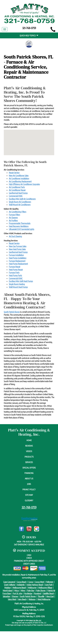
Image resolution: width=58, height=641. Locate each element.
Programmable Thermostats (19, 223)
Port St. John (17, 593)
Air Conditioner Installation (19, 178)
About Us (29, 478)
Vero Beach (22, 599)
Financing (29, 473)
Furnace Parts (14, 272)
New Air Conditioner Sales (18, 175)
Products (29, 456)
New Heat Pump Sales (17, 249)
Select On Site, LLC (35, 620)
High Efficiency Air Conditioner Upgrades (24, 184)
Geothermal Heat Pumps (18, 193)
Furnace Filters (14, 214)
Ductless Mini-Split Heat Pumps (21, 281)
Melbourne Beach (19, 587)
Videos (29, 451)
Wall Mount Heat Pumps (18, 287)
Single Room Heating (17, 284)
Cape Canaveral (9, 582)
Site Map (29, 495)
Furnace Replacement (17, 261)
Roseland (37, 593)
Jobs (29, 484)
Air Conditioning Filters (17, 211)
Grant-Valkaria (9, 584)
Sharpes (15, 596)
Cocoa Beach (21, 582)
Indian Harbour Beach (35, 584)
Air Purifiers (13, 220)
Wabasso (32, 599)
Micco (16, 590)
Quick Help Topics (29, 35)
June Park (48, 584)
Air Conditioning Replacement (20, 181)
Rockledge (28, 593)
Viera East (50, 596)
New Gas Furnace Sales (17, 246)
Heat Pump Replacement (18, 263)
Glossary (29, 500)
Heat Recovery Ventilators (18, 226)
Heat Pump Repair (16, 269)
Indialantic (21, 584)
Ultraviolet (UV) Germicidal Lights (21, 229)
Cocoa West (39, 582)
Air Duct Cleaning (15, 236)
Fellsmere (49, 582)
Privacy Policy (29, 489)
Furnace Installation (16, 255)
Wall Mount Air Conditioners (20, 204)
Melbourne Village (45, 587)
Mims (23, 590)
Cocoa (30, 582)
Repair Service (14, 172)
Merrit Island (7, 590)
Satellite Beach (48, 593)
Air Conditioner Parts (17, 187)
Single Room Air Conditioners (20, 202)
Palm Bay (30, 590)
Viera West (12, 599)
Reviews (29, 446)
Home (29, 440)
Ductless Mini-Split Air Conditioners (22, 199)
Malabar (7, 587)
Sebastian (6, 596)
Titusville (41, 596)
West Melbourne (43, 599)
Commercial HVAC (16, 196)
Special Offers (29, 467)
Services (29, 462)
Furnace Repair (14, 266)
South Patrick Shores (12, 312)
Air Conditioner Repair (17, 190)
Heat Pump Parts (15, 275)
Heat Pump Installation (17, 258)
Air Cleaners (13, 217)
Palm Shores (41, 590)
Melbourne (32, 587)
